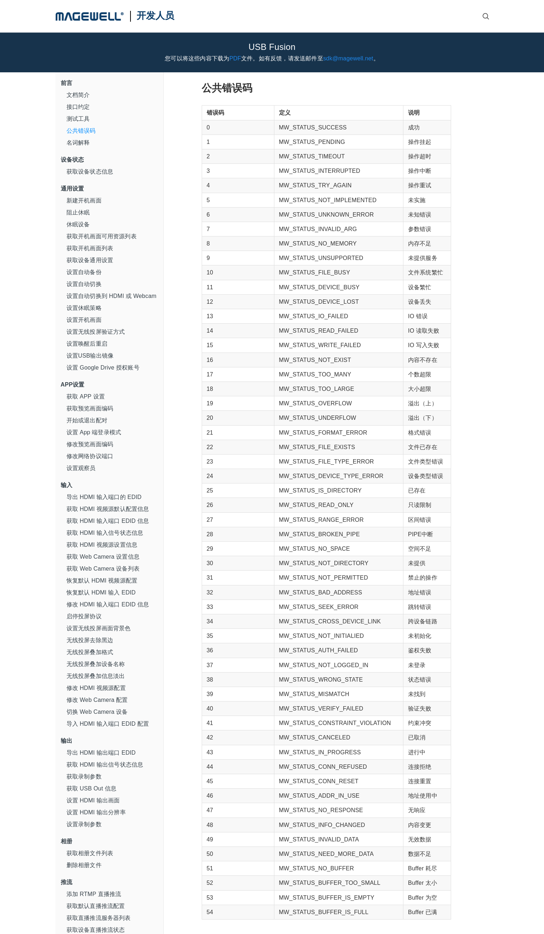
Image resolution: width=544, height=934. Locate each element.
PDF (235, 58)
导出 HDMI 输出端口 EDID (101, 753)
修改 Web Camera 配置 (97, 700)
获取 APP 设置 (86, 396)
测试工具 (78, 119)
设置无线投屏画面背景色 (99, 628)
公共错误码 (81, 131)
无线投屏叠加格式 (90, 652)
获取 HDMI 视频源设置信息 (102, 545)
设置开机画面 (84, 320)
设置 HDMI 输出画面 (93, 800)
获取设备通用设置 (90, 260)
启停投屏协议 (84, 616)
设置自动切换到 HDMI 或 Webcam (112, 296)
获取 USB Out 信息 (92, 788)
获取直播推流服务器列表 (99, 918)
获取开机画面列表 (90, 248)
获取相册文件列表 (90, 853)
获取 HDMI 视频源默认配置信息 (108, 509)
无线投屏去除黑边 (90, 640)
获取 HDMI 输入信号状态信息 (105, 533)
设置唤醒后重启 (87, 344)
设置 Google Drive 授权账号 (103, 367)
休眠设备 (78, 224)
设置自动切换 (84, 284)
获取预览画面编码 (90, 408)
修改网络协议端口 (90, 456)
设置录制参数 (84, 824)
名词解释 (78, 143)
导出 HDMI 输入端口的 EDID (104, 497)
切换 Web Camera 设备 (97, 712)
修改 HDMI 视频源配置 (96, 688)
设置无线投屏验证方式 (96, 332)
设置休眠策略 (84, 308)
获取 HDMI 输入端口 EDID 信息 (108, 521)
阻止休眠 (78, 212)
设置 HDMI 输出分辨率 (96, 812)
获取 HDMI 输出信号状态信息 (105, 765)
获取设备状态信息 (90, 172)
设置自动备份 (84, 272)
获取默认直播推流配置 (96, 906)
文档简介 (78, 95)
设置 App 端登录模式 (94, 432)
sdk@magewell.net (348, 58)
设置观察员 (81, 468)
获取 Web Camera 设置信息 (103, 557)
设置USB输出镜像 (90, 356)
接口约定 (78, 107)
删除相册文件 (84, 865)
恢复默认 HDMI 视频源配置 (102, 580)
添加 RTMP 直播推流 (94, 894)
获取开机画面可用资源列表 (102, 236)
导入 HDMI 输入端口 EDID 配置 (108, 724)
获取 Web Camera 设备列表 (103, 569)
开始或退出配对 (87, 420)
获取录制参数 (84, 776)
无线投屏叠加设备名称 (96, 664)
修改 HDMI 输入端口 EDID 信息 (108, 604)
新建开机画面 (84, 200)
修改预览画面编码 (90, 444)
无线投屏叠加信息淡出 (96, 676)
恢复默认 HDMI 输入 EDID (101, 592)
